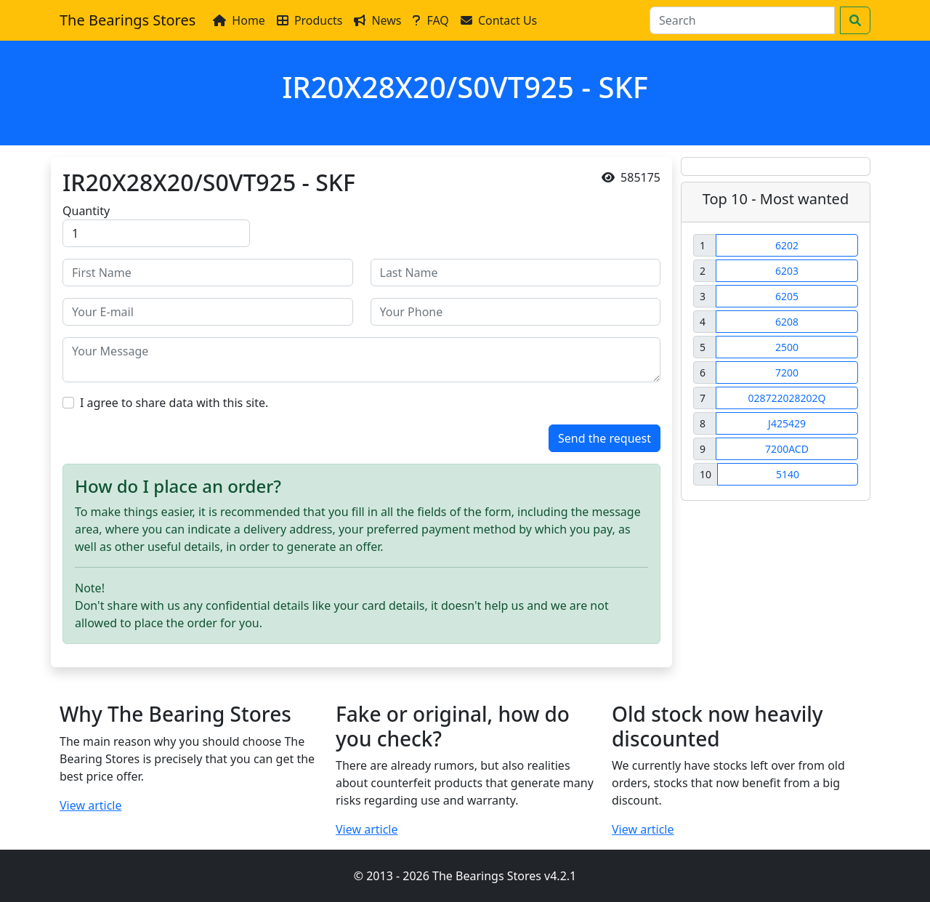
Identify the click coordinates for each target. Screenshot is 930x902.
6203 (786, 271)
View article (91, 805)
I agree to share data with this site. (174, 403)
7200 (786, 372)
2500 (786, 347)
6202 (786, 245)
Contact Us (499, 20)
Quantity (86, 211)
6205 (786, 296)
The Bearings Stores (127, 20)
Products (310, 20)
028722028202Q (786, 398)
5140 (787, 474)
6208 (786, 322)
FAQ (430, 20)
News (377, 20)
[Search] (742, 20)
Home (239, 20)
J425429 (787, 423)
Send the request (604, 438)
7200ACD (787, 449)
